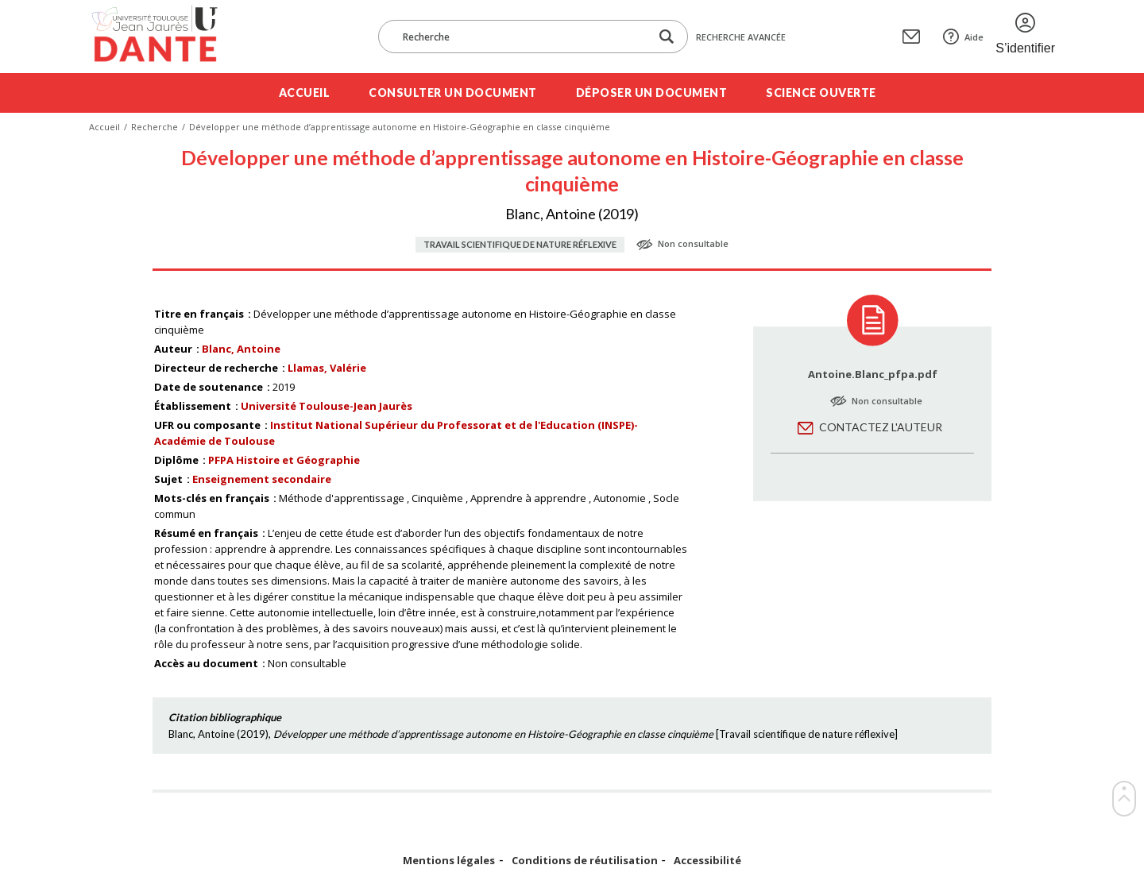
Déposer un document (652, 92)
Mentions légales (449, 861)
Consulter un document (453, 92)
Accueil (304, 92)
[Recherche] (521, 36)
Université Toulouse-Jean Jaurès (326, 406)
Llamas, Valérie (327, 368)
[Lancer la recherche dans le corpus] (666, 37)
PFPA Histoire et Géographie (284, 460)
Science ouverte (821, 92)
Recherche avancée (741, 37)
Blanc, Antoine (241, 349)
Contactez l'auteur (880, 427)
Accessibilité (707, 861)
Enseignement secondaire (261, 479)
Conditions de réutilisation (585, 861)
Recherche (154, 127)
